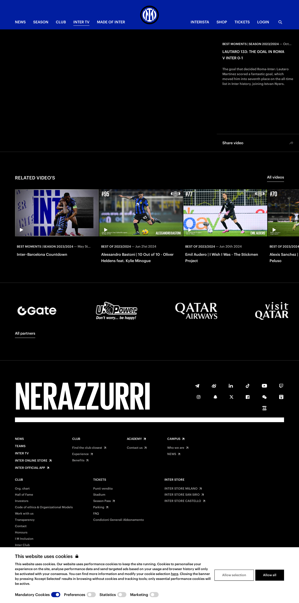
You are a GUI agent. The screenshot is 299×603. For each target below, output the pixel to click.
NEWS (20, 22)
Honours (21, 532)
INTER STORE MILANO (181, 489)
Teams (20, 446)
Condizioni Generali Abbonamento (118, 520)
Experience (80, 454)
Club (76, 439)
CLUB (61, 22)
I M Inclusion (24, 539)
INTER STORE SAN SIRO (182, 495)
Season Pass (102, 501)
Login (263, 22)
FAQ (96, 513)
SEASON (40, 22)
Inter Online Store (31, 461)
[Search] (280, 22)
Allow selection (234, 575)
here (174, 574)
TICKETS (242, 22)
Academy (134, 439)
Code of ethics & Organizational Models (44, 507)
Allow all (269, 575)
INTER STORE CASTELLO (182, 501)
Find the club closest (87, 448)
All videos (275, 177)
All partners (25, 333)
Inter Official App (30, 468)
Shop (222, 22)
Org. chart (22, 489)
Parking (98, 507)
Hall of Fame (24, 495)
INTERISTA (200, 22)
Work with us (24, 513)
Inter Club (22, 545)
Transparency (25, 520)
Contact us (134, 448)
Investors (21, 501)
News (19, 439)
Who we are (175, 448)
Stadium (99, 495)
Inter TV (81, 22)
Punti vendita (103, 489)
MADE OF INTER (111, 22)
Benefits (78, 460)
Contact (21, 526)
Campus (173, 439)
